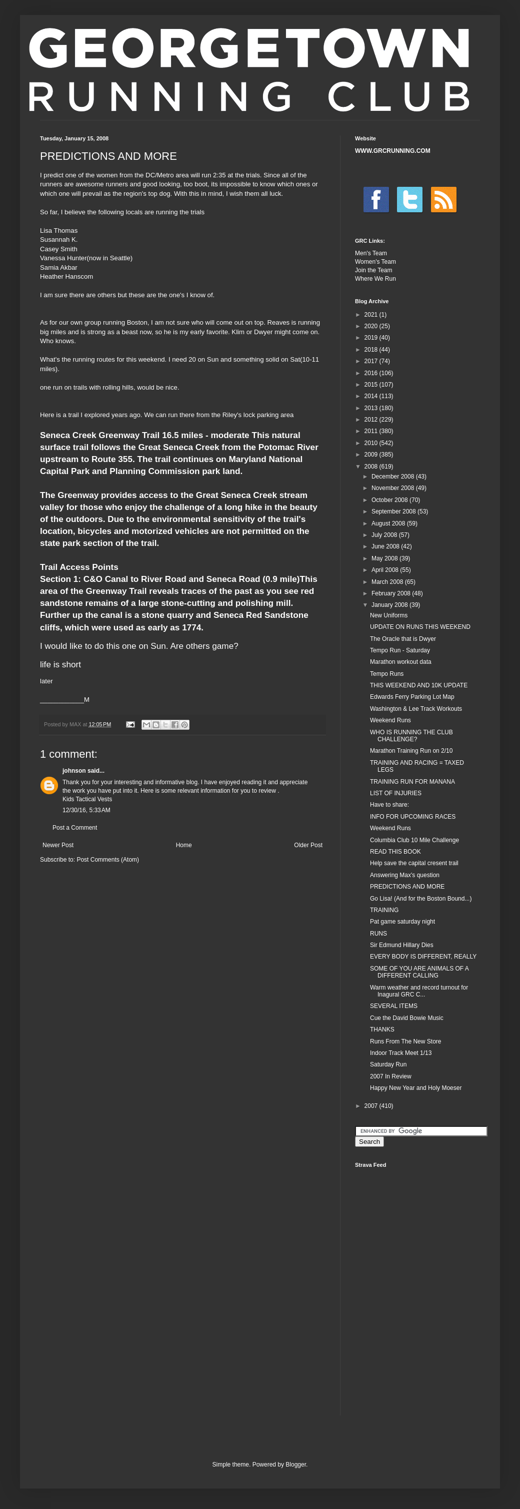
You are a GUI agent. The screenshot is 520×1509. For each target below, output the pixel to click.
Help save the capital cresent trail (414, 863)
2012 (372, 419)
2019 (372, 337)
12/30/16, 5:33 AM (86, 810)
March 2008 (388, 581)
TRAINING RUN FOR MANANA (412, 781)
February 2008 (392, 593)
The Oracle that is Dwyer (403, 638)
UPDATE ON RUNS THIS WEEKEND (420, 626)
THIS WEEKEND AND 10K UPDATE (419, 685)
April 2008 (386, 569)
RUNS (378, 933)
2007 (372, 1105)
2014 (372, 396)
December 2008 (394, 476)
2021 (372, 314)
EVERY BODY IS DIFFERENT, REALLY (423, 956)
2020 (372, 326)
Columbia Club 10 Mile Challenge (414, 840)
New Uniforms (389, 615)
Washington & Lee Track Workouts (416, 708)
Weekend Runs (390, 720)
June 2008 (386, 546)
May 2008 (386, 558)
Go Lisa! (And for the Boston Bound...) (421, 898)
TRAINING (384, 910)
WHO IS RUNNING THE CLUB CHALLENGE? (411, 736)
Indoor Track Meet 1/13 (401, 1052)
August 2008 (389, 523)
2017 (372, 361)
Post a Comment (74, 827)
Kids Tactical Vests (87, 799)
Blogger (296, 1464)
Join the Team (373, 270)
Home (184, 845)
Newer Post (58, 845)
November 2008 (394, 488)
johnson (74, 770)
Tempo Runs (387, 673)
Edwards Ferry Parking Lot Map (412, 696)
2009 (372, 454)
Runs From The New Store (406, 1041)
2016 (372, 373)
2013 (372, 408)
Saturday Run (388, 1064)
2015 (372, 384)
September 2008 (395, 511)
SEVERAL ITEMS (394, 1006)
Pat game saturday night (402, 921)
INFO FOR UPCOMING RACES (413, 816)
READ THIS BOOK (395, 851)
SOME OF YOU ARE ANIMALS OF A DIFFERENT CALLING (419, 972)
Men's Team (371, 253)
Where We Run (375, 278)
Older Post (308, 845)
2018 (372, 349)
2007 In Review (391, 1076)
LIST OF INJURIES (396, 793)
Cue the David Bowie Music (407, 1017)
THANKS (382, 1029)
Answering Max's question (405, 875)
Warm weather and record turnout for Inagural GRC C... (419, 991)
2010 (372, 443)
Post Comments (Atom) (107, 859)
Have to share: (389, 804)
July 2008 (385, 534)
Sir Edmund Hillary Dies (402, 945)
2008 (372, 466)
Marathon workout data (401, 661)
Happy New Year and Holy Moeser (416, 1087)
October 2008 (391, 500)
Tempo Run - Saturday (400, 650)
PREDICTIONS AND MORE (407, 886)
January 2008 (391, 604)
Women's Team (375, 261)
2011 (372, 431)
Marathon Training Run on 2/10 (411, 750)
